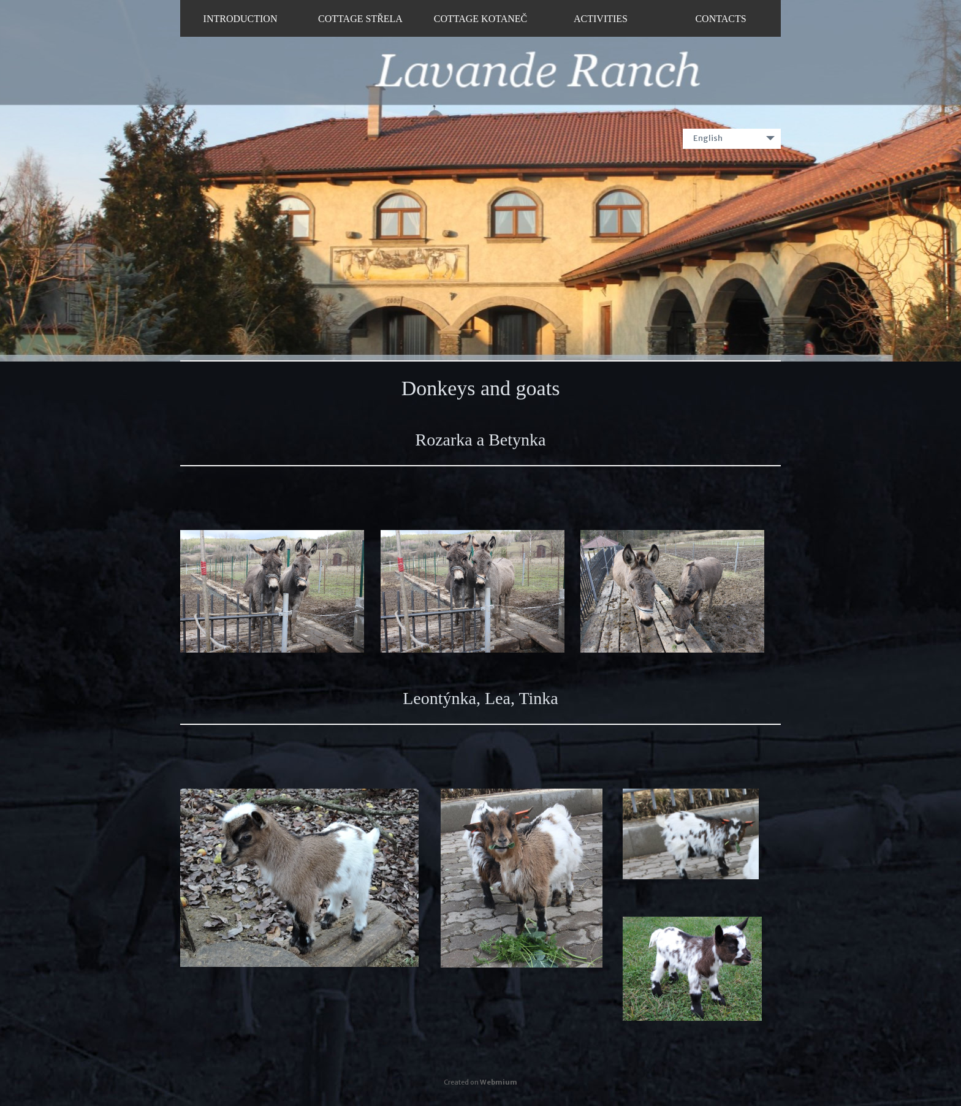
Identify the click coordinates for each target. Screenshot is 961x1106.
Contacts (720, 18)
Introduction (240, 18)
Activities (601, 18)
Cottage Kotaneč (481, 18)
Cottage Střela (360, 18)
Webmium (498, 1082)
